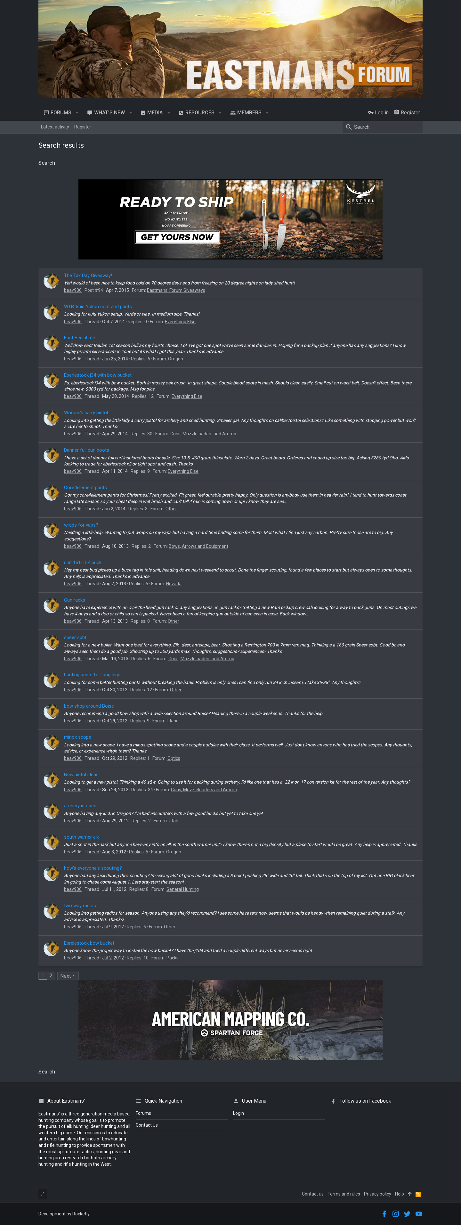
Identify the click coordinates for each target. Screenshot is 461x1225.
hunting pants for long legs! (93, 675)
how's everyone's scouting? (93, 868)
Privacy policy (377, 1193)
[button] (77, 113)
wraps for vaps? (81, 525)
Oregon (175, 358)
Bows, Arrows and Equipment (198, 546)
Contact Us (147, 1125)
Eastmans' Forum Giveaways (176, 290)
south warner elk (81, 837)
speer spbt (75, 637)
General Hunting (182, 889)
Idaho (173, 720)
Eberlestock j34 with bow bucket (98, 375)
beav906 (73, 290)
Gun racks (74, 600)
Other (171, 508)
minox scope (77, 737)
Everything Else (180, 321)
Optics (173, 758)
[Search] (383, 127)
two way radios (80, 905)
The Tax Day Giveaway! (88, 275)
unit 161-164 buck (82, 562)
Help (399, 1193)
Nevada (174, 583)
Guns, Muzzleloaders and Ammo (203, 433)
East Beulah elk (80, 338)
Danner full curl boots (86, 450)
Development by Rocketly (64, 1213)
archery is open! (81, 806)
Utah (173, 820)
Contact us (313, 1193)
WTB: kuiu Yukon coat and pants (98, 306)
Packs (172, 957)
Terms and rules (344, 1193)
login (238, 1113)
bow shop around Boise (89, 706)
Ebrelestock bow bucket (89, 943)
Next (65, 976)
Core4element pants (85, 487)
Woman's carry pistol (86, 412)
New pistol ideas (81, 774)
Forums (143, 1113)
